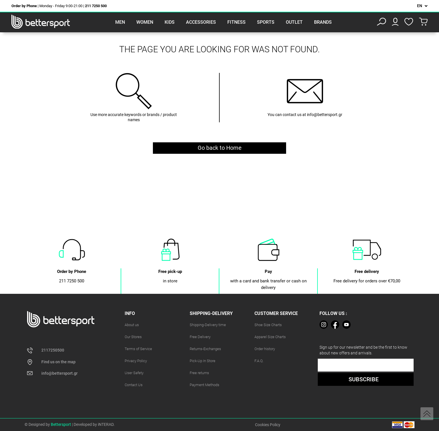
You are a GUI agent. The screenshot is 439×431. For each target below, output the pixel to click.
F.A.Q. (259, 361)
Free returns (199, 373)
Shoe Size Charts (268, 325)
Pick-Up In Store (202, 361)
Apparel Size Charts (270, 337)
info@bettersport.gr (324, 114)
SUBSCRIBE (364, 379)
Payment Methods (204, 385)
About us (132, 325)
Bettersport (61, 424)
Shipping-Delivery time (208, 325)
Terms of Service (138, 349)
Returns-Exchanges (205, 349)
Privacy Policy (136, 361)
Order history (264, 349)
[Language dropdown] (422, 6)
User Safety (134, 373)
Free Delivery (200, 337)
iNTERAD (106, 424)
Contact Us (134, 385)
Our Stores (133, 337)
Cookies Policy (267, 424)
